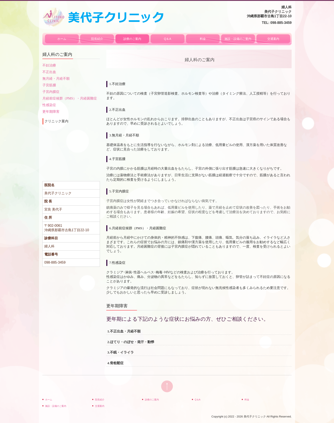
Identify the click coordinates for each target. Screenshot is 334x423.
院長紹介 (97, 38)
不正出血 (49, 72)
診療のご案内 (132, 38)
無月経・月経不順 (56, 78)
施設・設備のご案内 (238, 38)
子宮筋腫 (49, 85)
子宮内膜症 (50, 92)
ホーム (61, 38)
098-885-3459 (281, 23)
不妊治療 (49, 65)
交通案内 (273, 38)
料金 (203, 38)
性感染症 (49, 105)
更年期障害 (50, 111)
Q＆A (167, 38)
